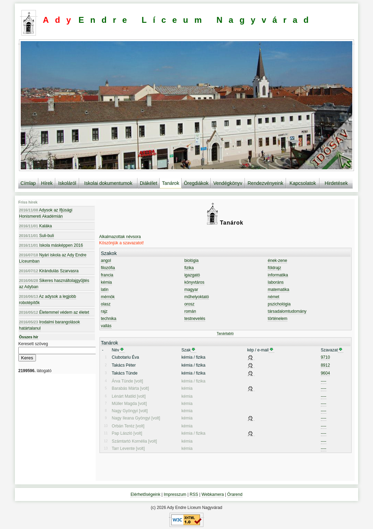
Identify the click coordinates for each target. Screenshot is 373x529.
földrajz (274, 267)
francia (107, 275)
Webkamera (213, 494)
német (273, 296)
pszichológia (279, 304)
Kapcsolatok (302, 183)
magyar (191, 289)
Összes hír (28, 337)
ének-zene (277, 260)
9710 (325, 357)
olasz (106, 304)
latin (104, 289)
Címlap (28, 183)
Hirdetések (336, 183)
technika (108, 318)
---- (323, 381)
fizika (189, 267)
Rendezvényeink (266, 183)
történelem (277, 318)
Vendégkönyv (227, 183)
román (190, 311)
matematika (278, 289)
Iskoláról (67, 183)
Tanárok (170, 183)
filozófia (108, 267)
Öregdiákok (196, 183)
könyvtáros (194, 282)
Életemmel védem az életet (54, 312)
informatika (278, 275)
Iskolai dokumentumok (108, 183)
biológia (191, 260)
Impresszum (175, 494)
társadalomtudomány (287, 311)
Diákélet (148, 183)
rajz (104, 311)
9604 (325, 373)
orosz (189, 304)
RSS (194, 494)
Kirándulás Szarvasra (48, 270)
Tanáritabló (225, 334)
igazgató (192, 275)
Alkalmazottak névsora (120, 236)
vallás (106, 325)
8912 (325, 365)
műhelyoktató (196, 296)
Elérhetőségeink (145, 494)
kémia (106, 282)
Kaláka (35, 226)
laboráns (276, 282)
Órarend (234, 494)
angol (106, 260)
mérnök (108, 296)
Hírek (46, 183)
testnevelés (194, 318)
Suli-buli (36, 235)
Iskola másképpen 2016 (51, 245)
